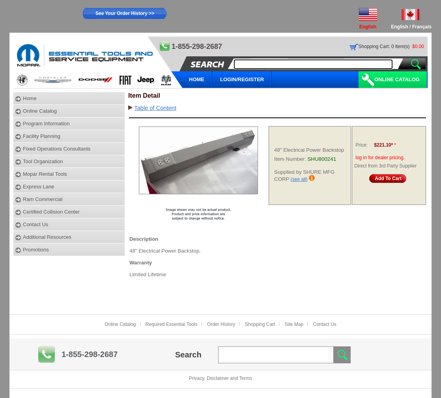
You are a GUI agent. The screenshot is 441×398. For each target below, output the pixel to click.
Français (422, 27)
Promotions (36, 250)
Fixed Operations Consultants (56, 149)
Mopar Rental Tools (45, 174)
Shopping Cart (260, 324)
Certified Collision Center (51, 212)
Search (188, 354)
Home (30, 98)
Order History (221, 324)
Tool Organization (43, 161)
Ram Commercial (42, 199)
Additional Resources (47, 237)
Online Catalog (397, 79)
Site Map (294, 324)
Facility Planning (41, 136)
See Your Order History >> (124, 13)
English (399, 27)
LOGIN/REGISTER (242, 79)
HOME (196, 79)
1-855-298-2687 (90, 354)
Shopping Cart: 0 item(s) (384, 46)
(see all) (299, 179)
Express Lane (38, 187)
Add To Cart (388, 178)
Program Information (46, 123)
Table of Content (155, 108)
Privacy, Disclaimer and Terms (220, 378)
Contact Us (35, 224)
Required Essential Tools (172, 324)
